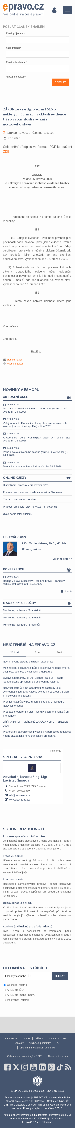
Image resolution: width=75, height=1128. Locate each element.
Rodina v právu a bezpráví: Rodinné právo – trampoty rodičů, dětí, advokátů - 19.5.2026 (37, 580)
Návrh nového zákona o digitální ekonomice (28, 661)
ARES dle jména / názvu (19, 994)
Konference (37, 570)
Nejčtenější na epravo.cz (29, 644)
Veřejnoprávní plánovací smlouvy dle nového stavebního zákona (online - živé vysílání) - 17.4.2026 (37, 422)
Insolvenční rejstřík (16, 999)
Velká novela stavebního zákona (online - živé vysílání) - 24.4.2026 (37, 451)
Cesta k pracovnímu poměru (19, 499)
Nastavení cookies (58, 1056)
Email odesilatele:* (16, 62)
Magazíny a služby (37, 603)
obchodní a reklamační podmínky (37, 1047)
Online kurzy (37, 478)
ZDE (6, 151)
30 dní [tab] (60, 652)
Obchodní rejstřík (15, 984)
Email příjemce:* (15, 33)
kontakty (19, 1043)
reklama (39, 1038)
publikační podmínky (40, 1043)
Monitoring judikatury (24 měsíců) (22, 610)
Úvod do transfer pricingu (17, 513)
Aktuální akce (37, 397)
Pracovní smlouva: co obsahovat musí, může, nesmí (33, 492)
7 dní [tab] (37, 652)
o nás (27, 1038)
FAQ (58, 1043)
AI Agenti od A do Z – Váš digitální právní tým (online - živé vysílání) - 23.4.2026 (37, 437)
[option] (37, 548)
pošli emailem (15, 359)
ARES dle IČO (13, 989)
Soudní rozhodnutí (23, 829)
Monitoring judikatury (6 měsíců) (21, 624)
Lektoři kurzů (15, 537)
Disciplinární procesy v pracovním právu (26, 485)
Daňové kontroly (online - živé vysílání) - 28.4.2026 (37, 464)
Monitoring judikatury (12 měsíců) (22, 617)
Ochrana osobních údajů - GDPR (24, 1056)
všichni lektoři (62, 558)
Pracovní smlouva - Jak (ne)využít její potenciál (30, 506)
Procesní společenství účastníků (24, 836)
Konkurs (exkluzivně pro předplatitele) (27, 926)
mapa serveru (11, 1038)
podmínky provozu (58, 1038)
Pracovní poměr (13, 855)
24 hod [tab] (14, 652)
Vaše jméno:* (13, 47)
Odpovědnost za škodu (17, 902)
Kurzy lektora (31, 549)
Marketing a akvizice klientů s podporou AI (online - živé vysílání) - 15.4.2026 (37, 408)
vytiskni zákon (15, 363)
